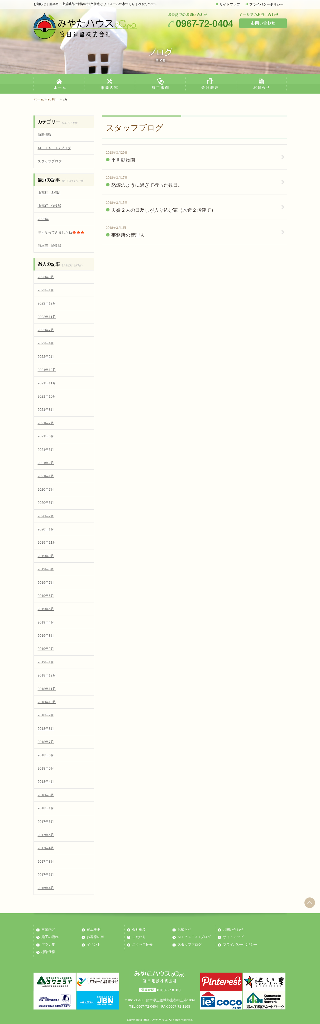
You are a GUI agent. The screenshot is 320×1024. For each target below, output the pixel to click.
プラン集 (48, 944)
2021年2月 (46, 463)
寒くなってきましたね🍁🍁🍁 (61, 232)
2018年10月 (47, 702)
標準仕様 (48, 952)
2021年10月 (47, 396)
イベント (94, 944)
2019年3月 (46, 635)
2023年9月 (46, 277)
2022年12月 (47, 303)
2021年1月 (46, 476)
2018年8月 (46, 729)
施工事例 (94, 929)
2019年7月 (46, 583)
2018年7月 (46, 742)
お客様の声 (95, 937)
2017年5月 (46, 835)
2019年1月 (46, 662)
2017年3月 (46, 861)
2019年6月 (46, 596)
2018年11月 (47, 689)
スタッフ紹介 (142, 944)
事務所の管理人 (128, 235)
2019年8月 (46, 569)
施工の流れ (50, 937)
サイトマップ (229, 4)
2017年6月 (46, 822)
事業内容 (48, 929)
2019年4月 (46, 622)
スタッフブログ (50, 161)
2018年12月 (47, 675)
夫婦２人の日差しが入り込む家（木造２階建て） (163, 210)
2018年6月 (46, 755)
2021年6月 (46, 436)
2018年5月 (46, 768)
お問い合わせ (233, 929)
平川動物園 (123, 160)
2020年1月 (46, 529)
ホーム (39, 99)
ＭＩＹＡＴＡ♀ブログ (54, 148)
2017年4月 (46, 848)
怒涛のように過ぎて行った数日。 (147, 185)
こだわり (139, 937)
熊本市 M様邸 (49, 246)
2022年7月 (46, 330)
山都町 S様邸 (49, 193)
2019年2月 (46, 649)
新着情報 (44, 135)
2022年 (43, 219)
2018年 (53, 99)
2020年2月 (46, 516)
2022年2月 (46, 357)
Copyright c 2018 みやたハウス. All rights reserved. (160, 1019)
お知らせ (184, 929)
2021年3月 (46, 450)
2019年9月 (46, 556)
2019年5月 (46, 609)
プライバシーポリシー (266, 4)
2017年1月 (46, 875)
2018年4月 (46, 782)
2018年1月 (46, 808)
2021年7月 (46, 423)
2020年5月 (46, 503)
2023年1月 (46, 290)
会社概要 (139, 929)
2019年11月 (47, 542)
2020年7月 (46, 489)
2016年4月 (46, 888)
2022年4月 (46, 343)
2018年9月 (46, 715)
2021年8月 (46, 410)
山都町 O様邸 (49, 206)
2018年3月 (46, 795)
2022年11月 (47, 317)
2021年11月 (47, 383)
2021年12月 (47, 370)
